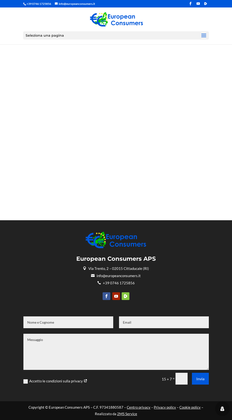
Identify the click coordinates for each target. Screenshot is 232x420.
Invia (200, 378)
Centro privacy (138, 407)
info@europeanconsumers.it (116, 275)
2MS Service (127, 414)
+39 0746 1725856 (116, 283)
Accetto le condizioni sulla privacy (55, 381)
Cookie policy (190, 407)
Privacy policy (165, 407)
